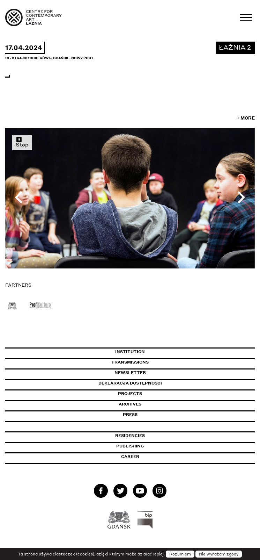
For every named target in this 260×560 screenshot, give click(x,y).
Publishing (130, 446)
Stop (22, 142)
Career (130, 456)
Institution (130, 351)
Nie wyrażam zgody (218, 554)
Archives (130, 404)
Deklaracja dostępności (130, 383)
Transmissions (160, 362)
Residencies (130, 435)
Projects (130, 393)
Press (130, 414)
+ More (246, 118)
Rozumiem (180, 554)
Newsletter (130, 372)
